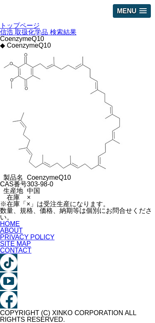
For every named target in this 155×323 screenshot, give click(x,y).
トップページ (20, 25)
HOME (10, 223)
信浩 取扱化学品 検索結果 (38, 32)
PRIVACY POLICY (27, 237)
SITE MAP (15, 243)
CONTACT (15, 250)
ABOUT (11, 230)
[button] (132, 11)
